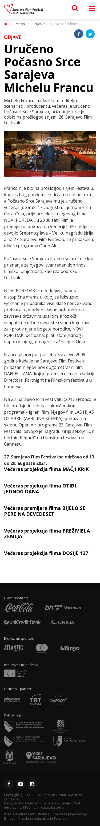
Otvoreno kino (64, 23)
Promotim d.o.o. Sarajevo (44, 807)
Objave (38, 23)
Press (19, 23)
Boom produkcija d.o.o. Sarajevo (49, 803)
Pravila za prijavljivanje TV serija (42, 818)
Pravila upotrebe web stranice (26, 814)
